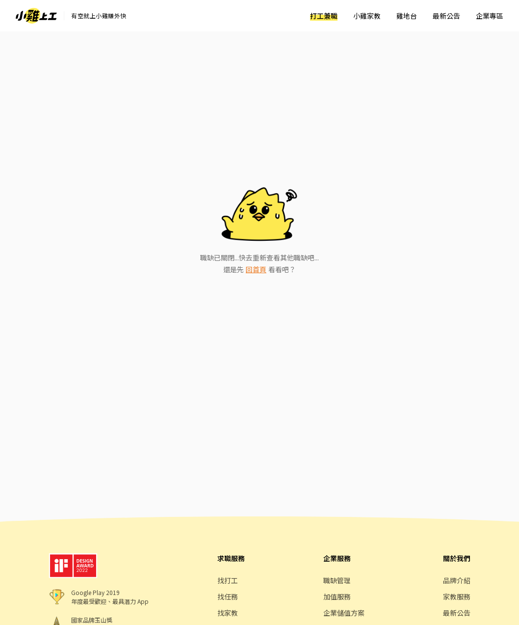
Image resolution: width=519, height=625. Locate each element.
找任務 (227, 596)
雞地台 (406, 16)
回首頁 (256, 269)
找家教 (227, 613)
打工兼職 (323, 16)
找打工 (227, 580)
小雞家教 (367, 16)
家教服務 (456, 596)
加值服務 (337, 596)
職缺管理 (337, 580)
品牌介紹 (456, 580)
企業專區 (489, 16)
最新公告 (446, 16)
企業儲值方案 (343, 613)
